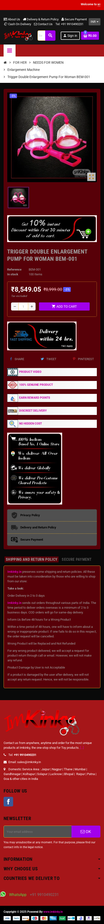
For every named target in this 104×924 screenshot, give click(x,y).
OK (86, 831)
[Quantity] (23, 306)
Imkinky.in (14, 571)
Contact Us (43, 24)
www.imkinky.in (53, 911)
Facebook (8, 801)
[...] (82, 747)
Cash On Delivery (17, 24)
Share (17, 359)
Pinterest (83, 359)
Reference (14, 269)
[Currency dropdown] (94, 21)
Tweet (48, 359)
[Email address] (38, 832)
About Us (12, 19)
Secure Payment (74, 19)
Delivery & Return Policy (41, 19)
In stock (12, 274)
